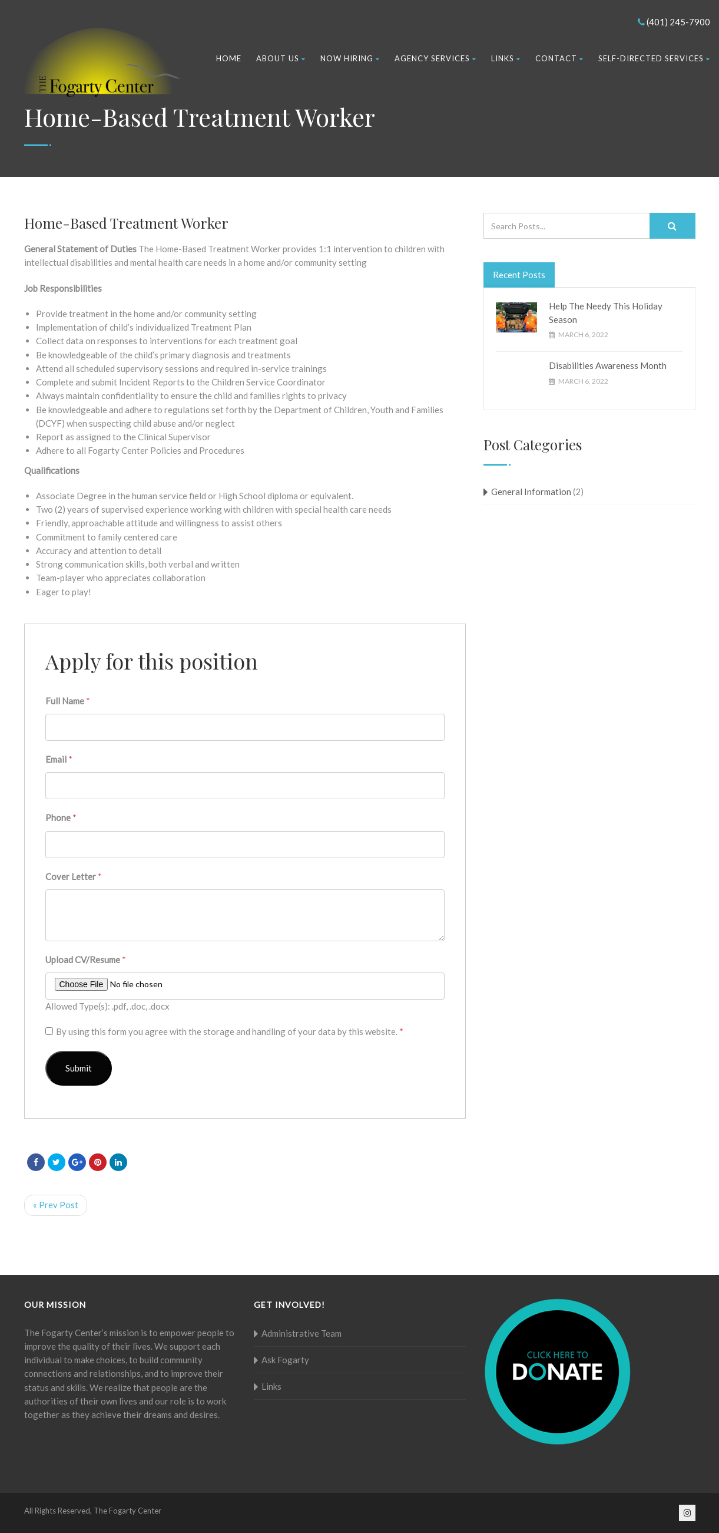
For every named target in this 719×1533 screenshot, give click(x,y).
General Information (531, 491)
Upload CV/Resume (85, 959)
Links (506, 58)
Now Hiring (350, 58)
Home (228, 58)
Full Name (67, 700)
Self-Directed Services (654, 58)
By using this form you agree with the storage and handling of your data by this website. (229, 1031)
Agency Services (435, 58)
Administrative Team (301, 1333)
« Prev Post (55, 1204)
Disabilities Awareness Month (608, 365)
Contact (559, 58)
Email (58, 759)
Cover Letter (73, 876)
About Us (281, 58)
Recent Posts (519, 274)
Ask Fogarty (285, 1359)
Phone (61, 817)
